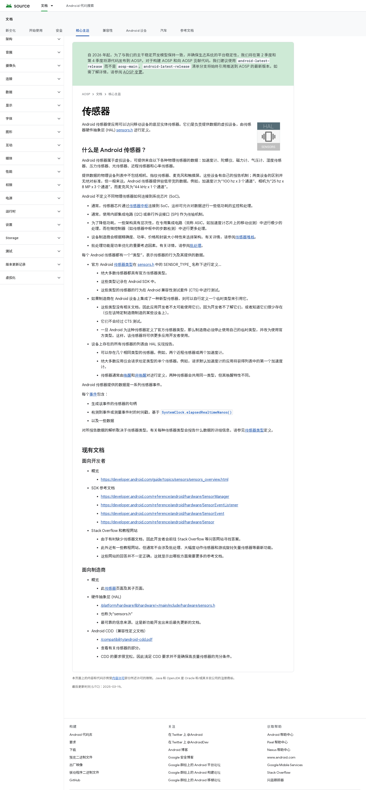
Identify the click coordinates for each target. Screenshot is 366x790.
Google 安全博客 (181, 757)
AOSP (86, 94)
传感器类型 (123, 264)
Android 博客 (178, 750)
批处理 (195, 245)
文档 (9, 19)
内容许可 (118, 678)
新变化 (11, 30)
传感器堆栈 (244, 237)
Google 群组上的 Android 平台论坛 (194, 765)
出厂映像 (76, 765)
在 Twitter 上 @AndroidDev (188, 742)
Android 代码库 (80, 734)
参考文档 (187, 30)
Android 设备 (136, 30)
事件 (93, 394)
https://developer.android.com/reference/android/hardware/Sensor (157, 522)
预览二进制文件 (81, 757)
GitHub (74, 780)
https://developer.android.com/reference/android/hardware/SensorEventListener (169, 505)
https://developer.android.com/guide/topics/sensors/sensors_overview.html (164, 479)
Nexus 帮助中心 (278, 750)
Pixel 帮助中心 (277, 742)
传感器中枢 (138, 206)
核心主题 (114, 94)
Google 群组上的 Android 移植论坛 (194, 780)
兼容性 (108, 30)
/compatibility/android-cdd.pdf (127, 639)
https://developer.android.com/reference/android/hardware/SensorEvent (162, 513)
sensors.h (124, 130)
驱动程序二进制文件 (84, 772)
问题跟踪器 (275, 780)
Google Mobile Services (285, 765)
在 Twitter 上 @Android (185, 734)
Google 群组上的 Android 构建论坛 (194, 772)
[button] (28, 39)
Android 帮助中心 (280, 734)
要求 (72, 742)
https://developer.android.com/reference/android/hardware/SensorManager (165, 496)
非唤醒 (140, 375)
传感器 (110, 588)
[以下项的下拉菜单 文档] (54, 5)
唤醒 (127, 375)
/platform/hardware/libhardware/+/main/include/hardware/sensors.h (158, 605)
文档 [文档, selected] (44, 6)
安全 (59, 30)
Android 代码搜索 (80, 6)
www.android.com (281, 757)
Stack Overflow (278, 772)
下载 (72, 750)
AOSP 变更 (132, 72)
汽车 (163, 30)
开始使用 (36, 30)
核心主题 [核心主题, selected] (82, 30)
